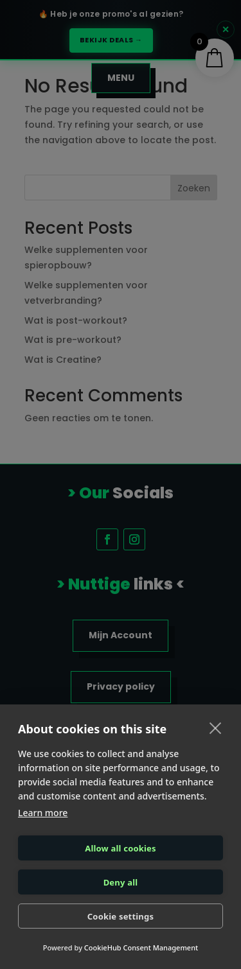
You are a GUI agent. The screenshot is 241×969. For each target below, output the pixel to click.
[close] (216, 727)
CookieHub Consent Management (141, 947)
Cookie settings (120, 916)
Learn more (42, 813)
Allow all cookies (120, 848)
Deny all (120, 882)
